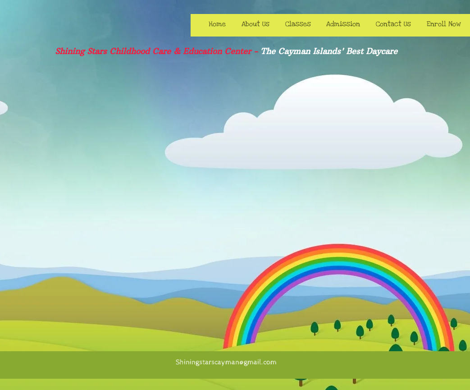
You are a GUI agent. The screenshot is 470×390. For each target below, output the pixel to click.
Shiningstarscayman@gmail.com (226, 362)
